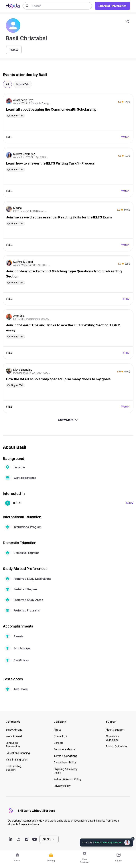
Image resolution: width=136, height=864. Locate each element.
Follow (129, 503)
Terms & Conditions (65, 755)
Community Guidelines (112, 738)
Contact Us (60, 736)
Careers (58, 742)
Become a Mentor (64, 749)
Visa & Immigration (16, 759)
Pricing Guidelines (116, 746)
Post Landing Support (13, 768)
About (57, 729)
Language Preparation (13, 744)
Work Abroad (14, 736)
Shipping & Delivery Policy (65, 770)
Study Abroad (14, 729)
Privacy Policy (62, 785)
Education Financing (18, 752)
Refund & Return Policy (67, 779)
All (7, 84)
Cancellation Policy (65, 762)
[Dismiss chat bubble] (133, 839)
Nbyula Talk (22, 84)
